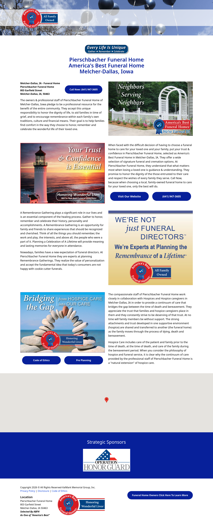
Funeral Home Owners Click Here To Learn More (160, 495)
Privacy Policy (27, 491)
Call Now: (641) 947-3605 (84, 89)
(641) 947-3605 (171, 196)
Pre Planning (83, 360)
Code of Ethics (41, 360)
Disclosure (43, 491)
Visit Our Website (129, 196)
